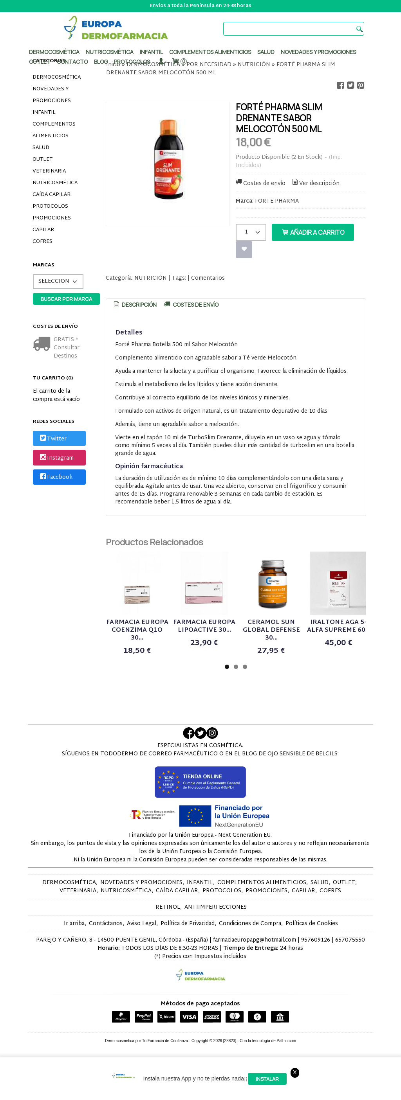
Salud (266, 52)
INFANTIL (44, 112)
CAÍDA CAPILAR (51, 195)
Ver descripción (315, 184)
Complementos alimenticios (210, 52)
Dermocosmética (54, 52)
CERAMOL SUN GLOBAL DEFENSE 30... (271, 630)
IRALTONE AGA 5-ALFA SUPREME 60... (338, 626)
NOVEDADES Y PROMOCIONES (52, 95)
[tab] (134, 305)
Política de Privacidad (188, 924)
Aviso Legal (141, 924)
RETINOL (167, 907)
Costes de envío (260, 184)
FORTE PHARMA (277, 201)
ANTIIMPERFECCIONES (215, 907)
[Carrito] (179, 62)
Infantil (151, 52)
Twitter (52, 439)
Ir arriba (74, 924)
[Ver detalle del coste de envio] (43, 345)
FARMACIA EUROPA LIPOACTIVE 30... (204, 626)
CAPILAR (43, 230)
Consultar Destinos (66, 352)
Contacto (72, 61)
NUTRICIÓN (150, 278)
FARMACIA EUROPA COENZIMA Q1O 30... (137, 630)
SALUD (41, 148)
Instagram (56, 458)
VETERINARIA (49, 171)
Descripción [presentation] (134, 304)
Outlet (40, 61)
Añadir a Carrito (313, 232)
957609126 (315, 940)
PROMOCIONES (52, 218)
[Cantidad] (251, 232)
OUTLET (42, 159)
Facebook (55, 477)
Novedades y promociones (318, 52)
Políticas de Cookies (311, 924)
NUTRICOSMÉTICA (55, 183)
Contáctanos (106, 924)
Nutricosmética (110, 52)
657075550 (350, 940)
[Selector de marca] (58, 281)
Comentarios (208, 278)
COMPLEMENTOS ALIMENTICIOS (54, 130)
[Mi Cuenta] (160, 62)
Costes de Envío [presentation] (191, 304)
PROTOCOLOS (132, 61)
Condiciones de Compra (250, 924)
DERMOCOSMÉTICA (57, 77)
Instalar (267, 1078)
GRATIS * (66, 340)
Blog (101, 61)
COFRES (42, 241)
